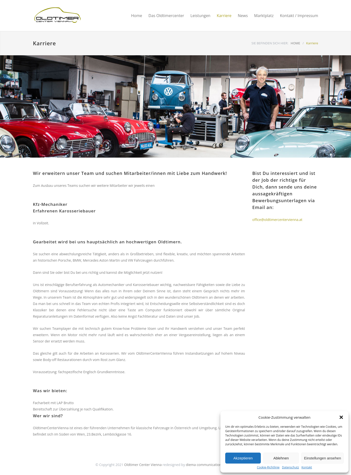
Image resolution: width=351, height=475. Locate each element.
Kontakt (307, 467)
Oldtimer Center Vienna (143, 464)
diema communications (204, 464)
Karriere (224, 15)
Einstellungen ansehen (322, 458)
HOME (295, 43)
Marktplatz (264, 15)
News (243, 15)
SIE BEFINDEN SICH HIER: (270, 43)
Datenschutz (290, 467)
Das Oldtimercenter (166, 15)
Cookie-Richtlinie (268, 467)
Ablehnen (281, 458)
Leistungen (200, 15)
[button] (341, 417)
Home (136, 15)
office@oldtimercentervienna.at (277, 219)
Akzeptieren (243, 458)
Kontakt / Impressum (299, 15)
